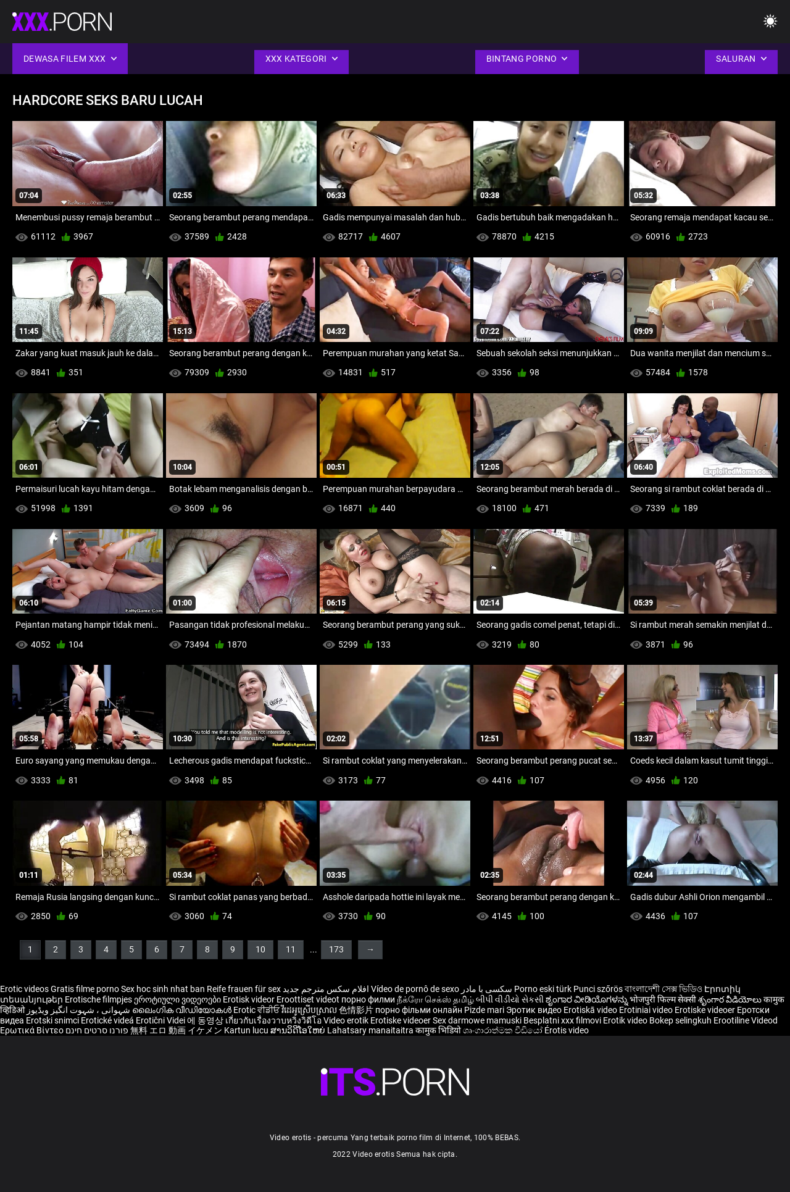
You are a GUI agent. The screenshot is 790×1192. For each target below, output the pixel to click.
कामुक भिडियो (439, 1030)
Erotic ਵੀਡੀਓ (257, 1010)
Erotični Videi (161, 1020)
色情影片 (357, 1010)
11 (291, 949)
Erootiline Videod (745, 1020)
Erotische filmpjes (98, 999)
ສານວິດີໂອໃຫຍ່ (298, 1030)
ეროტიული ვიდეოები (178, 999)
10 (260, 949)
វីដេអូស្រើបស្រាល (310, 1010)
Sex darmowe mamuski (477, 1020)
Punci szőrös (598, 989)
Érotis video (566, 1030)
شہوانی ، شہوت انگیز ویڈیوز (79, 1010)
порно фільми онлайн (418, 1010)
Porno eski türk (543, 989)
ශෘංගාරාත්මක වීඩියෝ (503, 1030)
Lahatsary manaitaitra (371, 1030)
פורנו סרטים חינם (96, 1030)
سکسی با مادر (486, 989)
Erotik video (626, 1020)
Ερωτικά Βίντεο (32, 1030)
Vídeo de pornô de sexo (415, 989)
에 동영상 (206, 1020)
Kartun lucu (247, 1030)
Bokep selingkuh (680, 1020)
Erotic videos (25, 989)
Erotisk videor (249, 999)
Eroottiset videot (308, 999)
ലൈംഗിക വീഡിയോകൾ (182, 1010)
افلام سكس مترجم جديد (326, 989)
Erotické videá (108, 1020)
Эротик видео (534, 1010)
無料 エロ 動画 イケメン (176, 1030)
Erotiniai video (647, 1010)
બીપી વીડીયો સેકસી (510, 999)
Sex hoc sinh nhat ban (163, 989)
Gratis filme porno (85, 989)
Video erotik (346, 1020)
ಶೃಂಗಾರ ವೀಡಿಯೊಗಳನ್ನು (588, 999)
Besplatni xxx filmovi (562, 1020)
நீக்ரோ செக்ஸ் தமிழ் (435, 999)
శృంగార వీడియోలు (730, 999)
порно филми (368, 999)
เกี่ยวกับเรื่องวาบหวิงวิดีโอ (274, 1020)
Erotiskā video (591, 1010)
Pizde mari (484, 1010)
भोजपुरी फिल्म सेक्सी (663, 999)
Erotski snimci (53, 1020)
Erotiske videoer (706, 1010)
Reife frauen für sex (244, 989)
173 (336, 949)
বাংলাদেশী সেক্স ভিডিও (663, 989)
